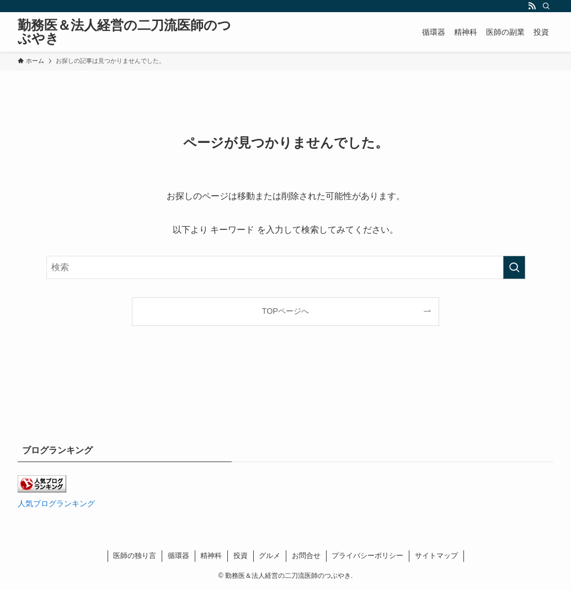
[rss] (532, 6)
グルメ (269, 555)
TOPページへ (285, 311)
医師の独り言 (134, 555)
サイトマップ (436, 555)
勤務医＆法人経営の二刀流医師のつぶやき (124, 32)
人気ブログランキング (56, 503)
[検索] (546, 6)
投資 (240, 555)
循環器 (178, 555)
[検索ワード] (285, 267)
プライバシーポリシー (367, 555)
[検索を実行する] (514, 267)
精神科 (211, 555)
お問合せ (306, 555)
